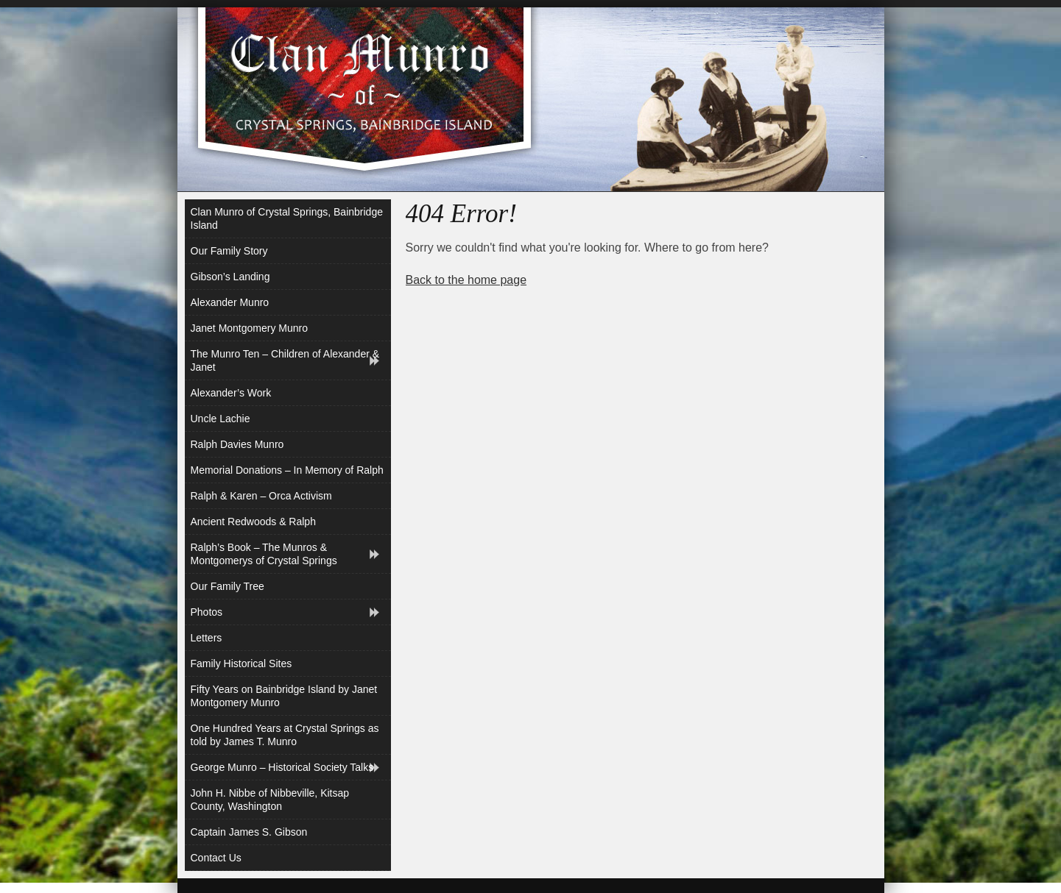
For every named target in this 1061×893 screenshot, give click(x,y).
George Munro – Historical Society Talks (282, 767)
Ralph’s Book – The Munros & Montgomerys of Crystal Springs (264, 553)
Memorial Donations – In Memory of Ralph (287, 470)
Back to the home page (466, 280)
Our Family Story (229, 251)
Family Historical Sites (241, 663)
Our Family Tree (227, 586)
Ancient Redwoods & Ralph (253, 521)
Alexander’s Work (231, 393)
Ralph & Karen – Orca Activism (261, 496)
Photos (207, 612)
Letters (206, 638)
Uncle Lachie (220, 418)
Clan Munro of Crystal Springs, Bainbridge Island (287, 218)
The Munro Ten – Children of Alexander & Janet (285, 360)
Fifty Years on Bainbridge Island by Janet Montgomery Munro (284, 695)
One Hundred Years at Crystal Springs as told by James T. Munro (285, 734)
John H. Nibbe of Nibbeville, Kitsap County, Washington (270, 799)
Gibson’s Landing (230, 276)
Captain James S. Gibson (249, 832)
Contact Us (216, 858)
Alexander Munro (230, 302)
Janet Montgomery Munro (250, 328)
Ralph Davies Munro (237, 444)
